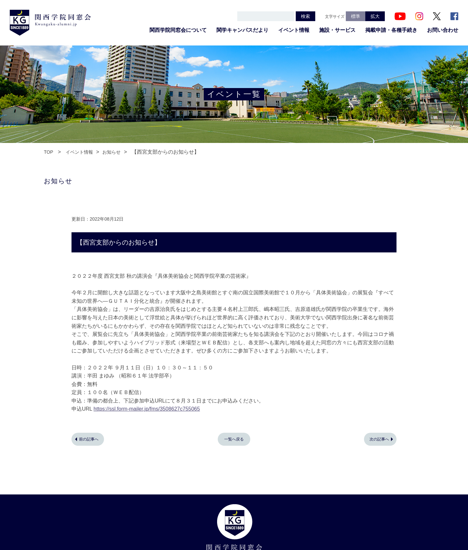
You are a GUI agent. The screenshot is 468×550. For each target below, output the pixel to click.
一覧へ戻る (234, 439)
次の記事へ (379, 439)
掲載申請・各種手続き (391, 30)
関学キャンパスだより (242, 30)
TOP (48, 152)
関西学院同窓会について (178, 30)
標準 (355, 16)
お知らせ (111, 152)
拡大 (375, 16)
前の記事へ (88, 439)
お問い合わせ (442, 30)
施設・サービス (337, 30)
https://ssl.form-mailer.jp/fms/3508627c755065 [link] (147, 409)
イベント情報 (293, 30)
